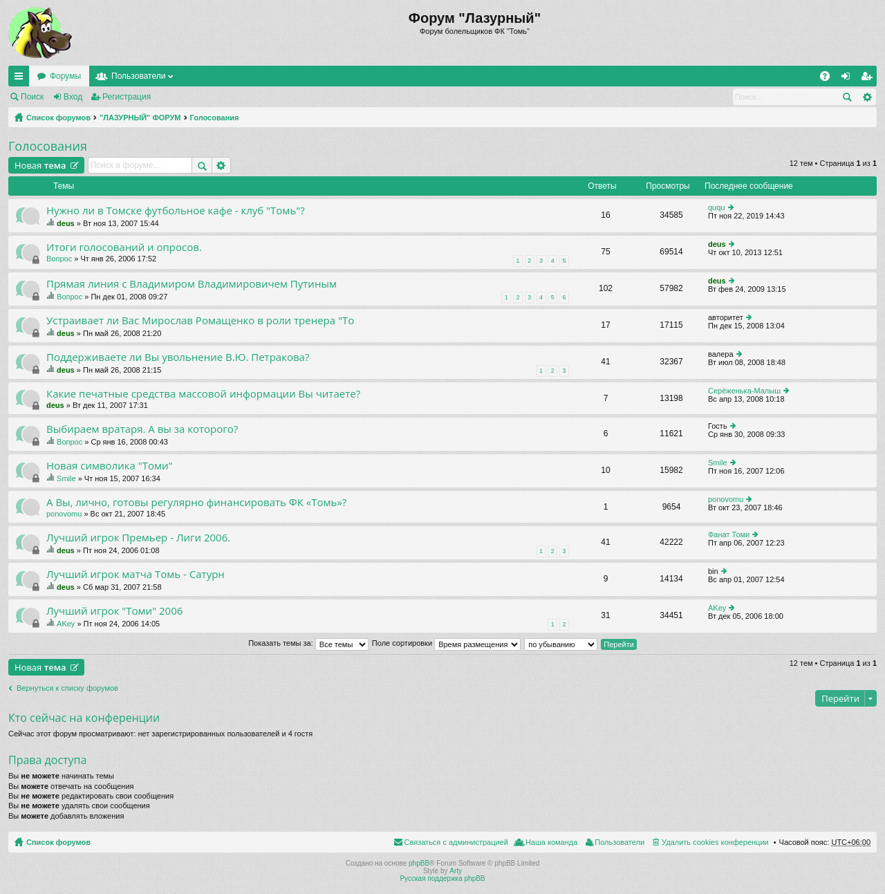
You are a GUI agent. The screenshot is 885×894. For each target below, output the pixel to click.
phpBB (419, 863)
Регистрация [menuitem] (869, 78)
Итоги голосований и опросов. (124, 247)
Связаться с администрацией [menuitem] (456, 842)
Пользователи (138, 76)
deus (66, 223)
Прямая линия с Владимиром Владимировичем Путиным (191, 283)
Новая (40, 165)
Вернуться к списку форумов (67, 688)
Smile (66, 478)
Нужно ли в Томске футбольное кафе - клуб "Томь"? (175, 210)
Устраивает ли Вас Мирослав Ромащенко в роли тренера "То (200, 320)
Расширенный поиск (866, 97)
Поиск (32, 97)
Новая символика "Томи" (109, 465)
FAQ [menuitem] (829, 78)
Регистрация (126, 97)
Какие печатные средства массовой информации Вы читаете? (203, 393)
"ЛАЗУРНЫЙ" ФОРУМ (140, 117)
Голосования (214, 117)
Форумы (65, 76)
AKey (66, 624)
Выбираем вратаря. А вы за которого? (142, 429)
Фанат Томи (728, 534)
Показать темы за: (308, 643)
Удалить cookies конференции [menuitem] (715, 842)
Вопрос (59, 258)
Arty (455, 871)
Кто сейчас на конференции (84, 717)
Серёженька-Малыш (744, 391)
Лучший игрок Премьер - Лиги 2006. (138, 537)
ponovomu (64, 514)
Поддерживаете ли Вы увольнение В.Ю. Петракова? (177, 357)
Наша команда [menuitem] (551, 842)
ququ (716, 207)
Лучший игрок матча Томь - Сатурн (135, 574)
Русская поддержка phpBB (442, 878)
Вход (73, 97)
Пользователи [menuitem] (619, 842)
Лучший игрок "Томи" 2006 (114, 610)
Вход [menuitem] (848, 78)
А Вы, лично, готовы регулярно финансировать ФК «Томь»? (196, 502)
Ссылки (21, 78)
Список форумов (58, 117)
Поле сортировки (446, 643)
